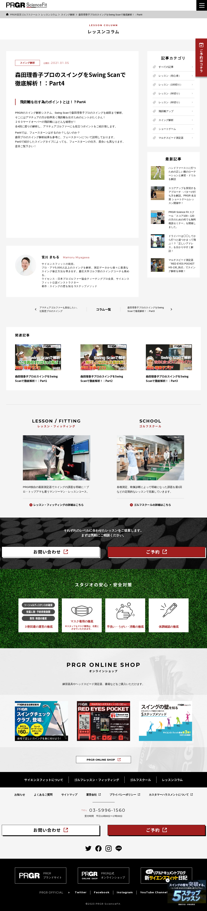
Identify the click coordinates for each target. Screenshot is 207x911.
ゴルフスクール (142, 778)
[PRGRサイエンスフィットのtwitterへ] (88, 845)
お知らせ (19, 793)
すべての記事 (166, 66)
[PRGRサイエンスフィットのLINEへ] (119, 846)
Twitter (80, 889)
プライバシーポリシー (123, 793)
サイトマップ (69, 793)
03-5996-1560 (107, 808)
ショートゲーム (167, 128)
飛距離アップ (166, 111)
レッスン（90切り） (170, 93)
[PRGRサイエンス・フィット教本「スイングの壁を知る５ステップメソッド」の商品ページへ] (165, 720)
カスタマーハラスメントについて (169, 793)
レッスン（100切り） (171, 84)
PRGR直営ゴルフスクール (22, 14)
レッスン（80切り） (170, 102)
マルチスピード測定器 (171, 137)
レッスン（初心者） (170, 75)
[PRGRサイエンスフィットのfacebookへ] (98, 846)
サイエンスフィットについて (41, 778)
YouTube (154, 889)
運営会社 (91, 793)
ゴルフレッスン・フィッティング (96, 778)
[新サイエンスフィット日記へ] (166, 873)
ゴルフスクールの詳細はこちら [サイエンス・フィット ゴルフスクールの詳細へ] (152, 505)
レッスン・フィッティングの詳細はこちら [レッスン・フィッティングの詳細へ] (58, 505)
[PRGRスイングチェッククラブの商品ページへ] (41, 720)
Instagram (125, 889)
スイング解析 (68, 14)
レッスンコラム (49, 14)
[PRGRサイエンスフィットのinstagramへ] (108, 846)
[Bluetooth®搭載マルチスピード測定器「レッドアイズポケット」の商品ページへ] (103, 720)
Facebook (101, 889)
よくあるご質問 (43, 793)
